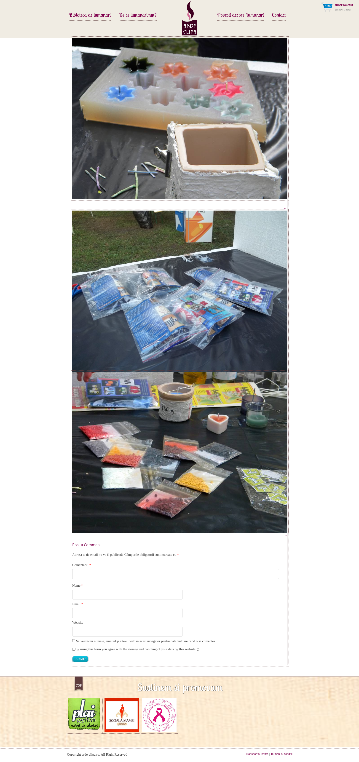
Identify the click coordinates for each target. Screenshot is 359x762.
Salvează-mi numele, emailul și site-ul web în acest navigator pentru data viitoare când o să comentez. (146, 641)
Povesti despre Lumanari (240, 15)
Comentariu (81, 565)
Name (76, 585)
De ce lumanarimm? (138, 15)
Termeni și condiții (281, 754)
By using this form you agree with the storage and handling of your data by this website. (137, 649)
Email (76, 604)
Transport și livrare (257, 754)
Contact (279, 15)
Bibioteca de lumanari (90, 15)
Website (77, 622)
